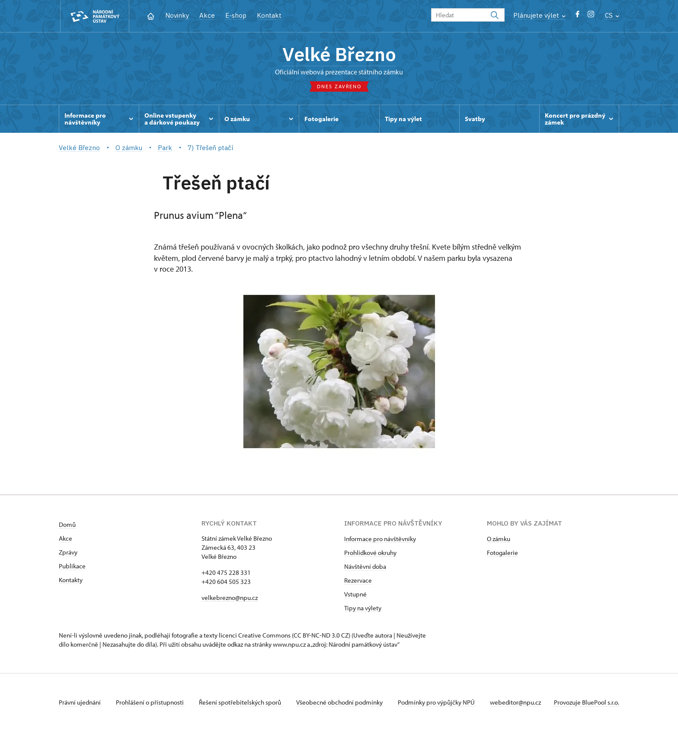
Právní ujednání (80, 702)
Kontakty (71, 580)
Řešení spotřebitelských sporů (240, 702)
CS (612, 15)
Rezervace (358, 580)
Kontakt (269, 15)
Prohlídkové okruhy (370, 552)
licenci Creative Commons (255, 635)
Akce (207, 15)
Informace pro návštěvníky (380, 539)
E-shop (235, 15)
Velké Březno (339, 54)
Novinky (177, 15)
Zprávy (68, 552)
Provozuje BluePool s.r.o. (586, 702)
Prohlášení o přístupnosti (150, 702)
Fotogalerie (502, 552)
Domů (67, 524)
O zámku (498, 539)
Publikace (72, 566)
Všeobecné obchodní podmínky (340, 702)
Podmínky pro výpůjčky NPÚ (437, 702)
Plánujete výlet (539, 15)
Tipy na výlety (362, 608)
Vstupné (355, 594)
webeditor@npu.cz (515, 702)
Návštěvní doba (365, 566)
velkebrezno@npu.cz (229, 597)
